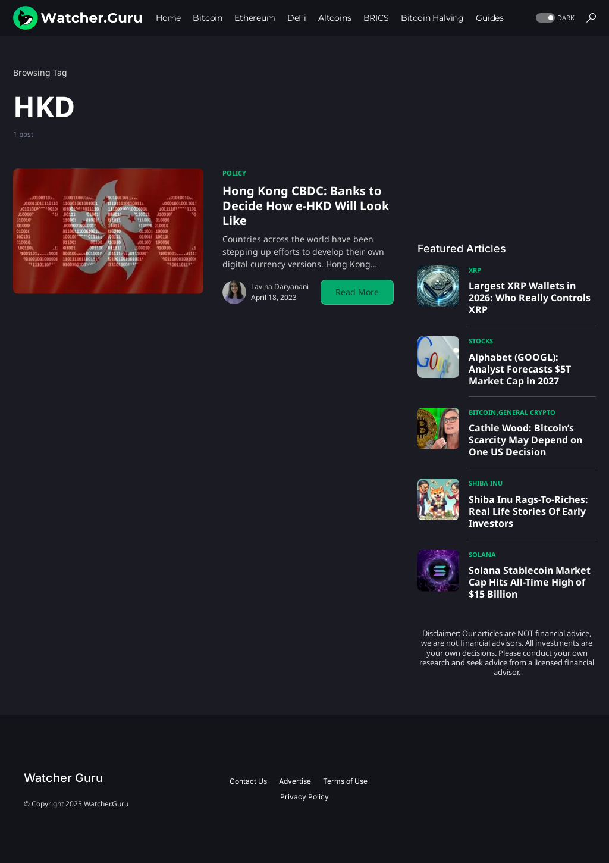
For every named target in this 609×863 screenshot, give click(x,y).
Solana (482, 554)
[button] (554, 18)
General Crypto (526, 412)
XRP (475, 269)
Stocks (481, 340)
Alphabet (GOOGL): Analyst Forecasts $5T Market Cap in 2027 (520, 369)
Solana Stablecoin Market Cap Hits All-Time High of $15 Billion (530, 582)
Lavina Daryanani (280, 287)
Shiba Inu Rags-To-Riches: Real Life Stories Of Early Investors (528, 511)
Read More (357, 292)
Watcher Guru (63, 778)
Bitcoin (482, 412)
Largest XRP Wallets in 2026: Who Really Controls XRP (530, 297)
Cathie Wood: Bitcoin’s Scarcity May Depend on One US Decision (525, 440)
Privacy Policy (304, 796)
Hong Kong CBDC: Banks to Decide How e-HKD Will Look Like (305, 205)
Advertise (295, 781)
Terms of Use (345, 781)
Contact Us (248, 781)
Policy (234, 172)
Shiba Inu (486, 483)
